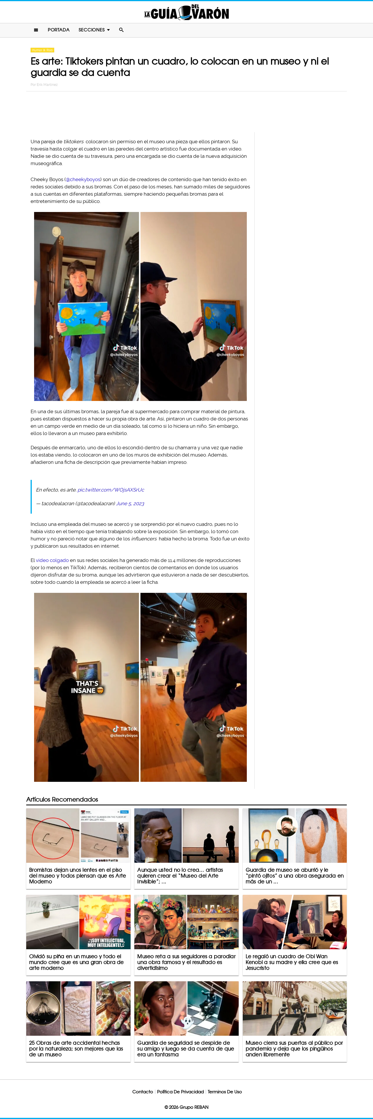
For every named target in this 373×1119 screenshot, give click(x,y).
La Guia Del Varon (186, 12)
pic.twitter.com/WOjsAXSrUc (111, 490)
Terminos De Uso (225, 1092)
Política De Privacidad (180, 1092)
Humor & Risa (42, 50)
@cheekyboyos (83, 179)
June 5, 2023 (130, 503)
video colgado (52, 560)
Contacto (142, 1092)
